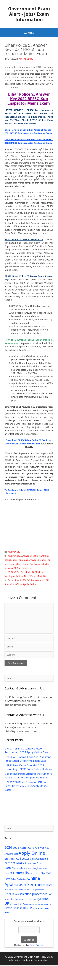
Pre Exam (35, 563)
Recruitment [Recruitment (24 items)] (27, 890)
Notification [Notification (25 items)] (35, 873)
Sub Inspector (24, 567)
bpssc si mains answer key (26, 559)
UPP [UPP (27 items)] (11, 904)
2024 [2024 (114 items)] (8, 847)
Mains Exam (22, 563)
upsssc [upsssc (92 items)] (17, 908)
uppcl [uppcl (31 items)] (16, 904)
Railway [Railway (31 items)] (18, 889)
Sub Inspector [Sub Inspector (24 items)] (30, 899)
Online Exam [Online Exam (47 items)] (45, 885)
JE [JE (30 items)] (24, 868)
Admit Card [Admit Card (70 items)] (27, 847)
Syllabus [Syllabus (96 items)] (42, 899)
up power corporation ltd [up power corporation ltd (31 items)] (39, 904)
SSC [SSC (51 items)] (45, 894)
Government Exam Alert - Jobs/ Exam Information (29, 14)
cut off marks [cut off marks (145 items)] (15, 863)
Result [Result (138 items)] (9, 893)
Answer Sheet (28, 555)
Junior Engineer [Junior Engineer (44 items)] (34, 868)
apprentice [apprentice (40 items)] (10, 858)
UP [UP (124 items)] (7, 903)
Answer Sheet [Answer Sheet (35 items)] (11, 853)
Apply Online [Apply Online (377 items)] (31, 853)
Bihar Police (43, 555)
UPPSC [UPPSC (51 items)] (8, 908)
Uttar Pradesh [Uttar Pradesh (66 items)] (31, 908)
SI (15, 567)
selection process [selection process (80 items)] (31, 894)
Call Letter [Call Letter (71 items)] (22, 858)
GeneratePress (42, 960)
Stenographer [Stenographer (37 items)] (17, 899)
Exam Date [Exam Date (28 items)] (31, 863)
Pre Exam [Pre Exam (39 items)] (9, 889)
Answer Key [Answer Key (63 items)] (42, 847)
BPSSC (8, 559)
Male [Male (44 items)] (12, 872)
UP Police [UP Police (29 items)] (23, 904)
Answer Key (14, 551)
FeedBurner (37, 945)
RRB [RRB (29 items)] (17, 894)
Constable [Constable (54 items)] (42, 858)
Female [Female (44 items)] (19, 868)
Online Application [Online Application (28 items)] (19, 879)
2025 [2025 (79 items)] (16, 848)
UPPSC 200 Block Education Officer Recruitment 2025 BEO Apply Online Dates (26, 785)
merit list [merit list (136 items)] (23, 872)
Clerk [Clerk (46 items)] (33, 858)
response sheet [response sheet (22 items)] (38, 890)
